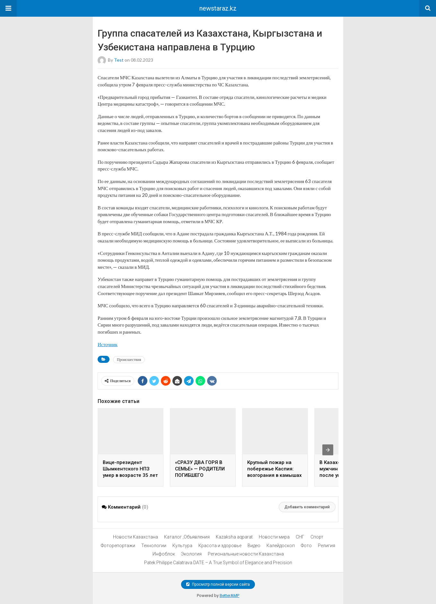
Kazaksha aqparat (234, 536)
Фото (306, 545)
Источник (108, 344)
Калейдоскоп (280, 545)
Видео (254, 545)
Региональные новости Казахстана (246, 553)
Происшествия (129, 359)
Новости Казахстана (135, 536)
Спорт (316, 536)
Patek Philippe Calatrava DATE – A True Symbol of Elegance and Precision (218, 562)
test (119, 60)
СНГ (300, 536)
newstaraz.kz (218, 8)
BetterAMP (229, 595)
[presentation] (327, 449)
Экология (191, 553)
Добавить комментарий (307, 507)
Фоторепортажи (118, 545)
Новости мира (274, 536)
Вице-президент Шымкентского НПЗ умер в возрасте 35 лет (130, 469)
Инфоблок (164, 553)
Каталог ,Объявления (187, 536)
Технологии (153, 545)
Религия (326, 545)
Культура (182, 545)
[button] (8, 8)
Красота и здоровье (219, 545)
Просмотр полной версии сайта (218, 584)
